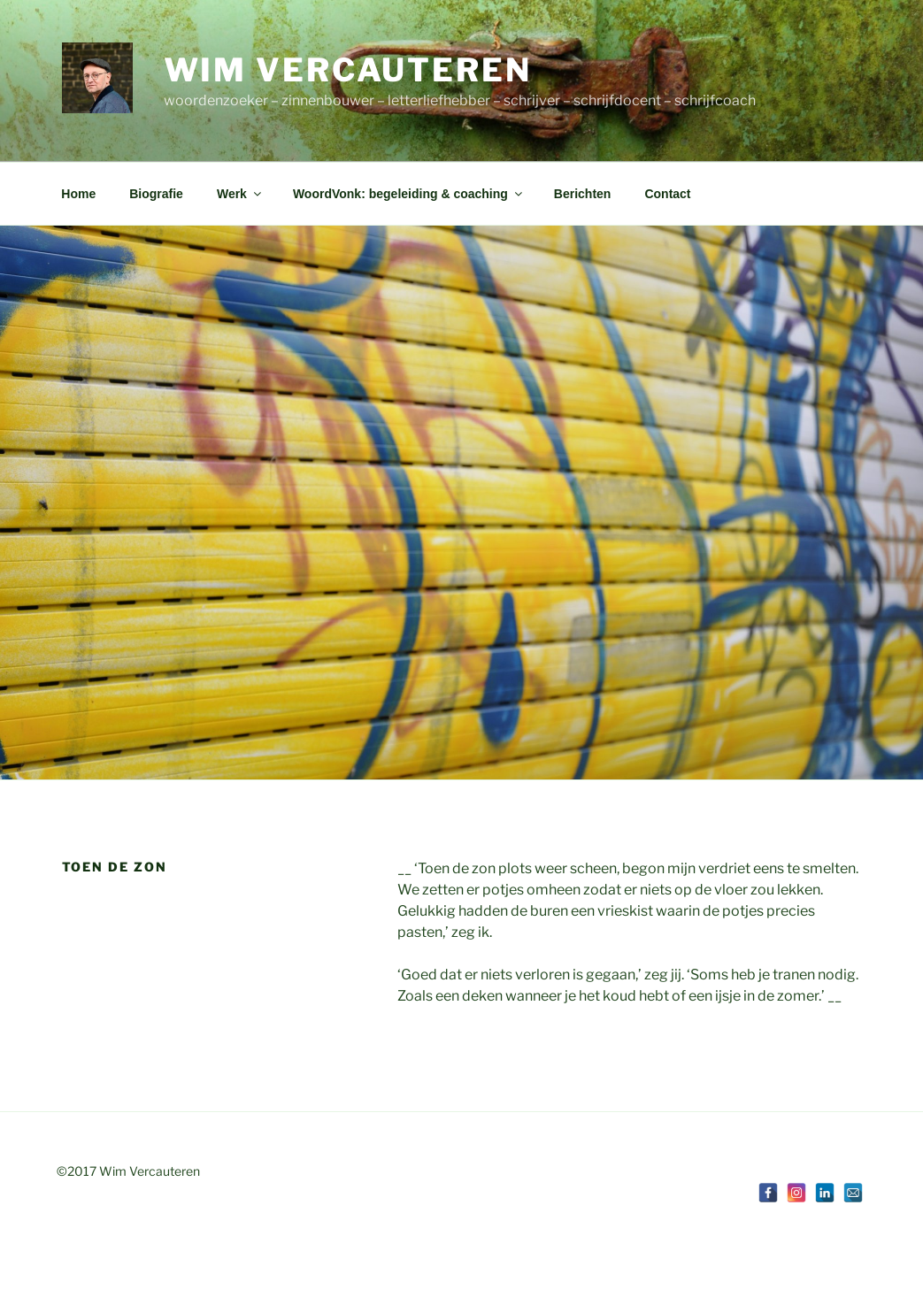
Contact (667, 194)
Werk (240, 194)
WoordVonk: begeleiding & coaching (409, 194)
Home (78, 194)
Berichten (582, 194)
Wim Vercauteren (348, 69)
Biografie (156, 194)
